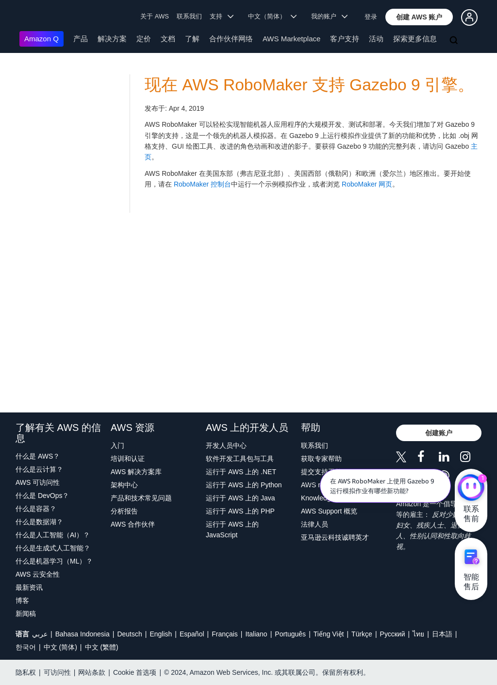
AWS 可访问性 (38, 482)
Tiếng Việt (329, 634)
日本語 (442, 634)
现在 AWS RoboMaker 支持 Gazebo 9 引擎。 (309, 85)
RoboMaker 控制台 (202, 184)
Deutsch (129, 634)
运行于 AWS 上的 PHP (240, 511)
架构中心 (124, 485)
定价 (143, 38)
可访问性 (57, 672)
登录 (370, 16)
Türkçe (361, 634)
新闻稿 (26, 613)
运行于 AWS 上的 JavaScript (232, 529)
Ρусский (392, 634)
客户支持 (344, 38)
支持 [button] (221, 16)
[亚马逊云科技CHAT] (471, 488)
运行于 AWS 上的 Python (244, 485)
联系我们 (189, 16)
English (160, 634)
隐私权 (26, 672)
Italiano (256, 634)
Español (192, 634)
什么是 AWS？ (38, 456)
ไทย (418, 634)
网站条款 (91, 672)
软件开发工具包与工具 (240, 458)
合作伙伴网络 (231, 38)
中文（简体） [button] (272, 16)
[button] (419, 17)
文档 (168, 38)
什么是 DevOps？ (42, 495)
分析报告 (124, 511)
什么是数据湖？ (39, 522)
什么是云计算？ (39, 469)
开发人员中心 (226, 445)
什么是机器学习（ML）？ (54, 561)
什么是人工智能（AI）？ (53, 535)
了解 (192, 38)
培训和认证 (128, 458)
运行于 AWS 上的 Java (240, 498)
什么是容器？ (36, 509)
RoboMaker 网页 (367, 184)
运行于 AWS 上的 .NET (241, 472)
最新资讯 (29, 587)
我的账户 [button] (329, 16)
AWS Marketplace (291, 38)
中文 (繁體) (101, 647)
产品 (80, 38)
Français (225, 634)
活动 (376, 38)
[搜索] (454, 40)
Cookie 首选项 (134, 672)
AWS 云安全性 (38, 574)
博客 (22, 600)
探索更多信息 (415, 38)
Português (290, 634)
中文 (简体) (60, 647)
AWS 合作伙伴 (133, 524)
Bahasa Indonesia (82, 634)
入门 (117, 445)
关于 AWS (154, 16)
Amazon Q (41, 38)
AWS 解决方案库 (136, 472)
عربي (40, 634)
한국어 (26, 647)
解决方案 (112, 38)
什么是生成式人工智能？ (53, 548)
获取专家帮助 (321, 458)
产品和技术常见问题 (141, 498)
